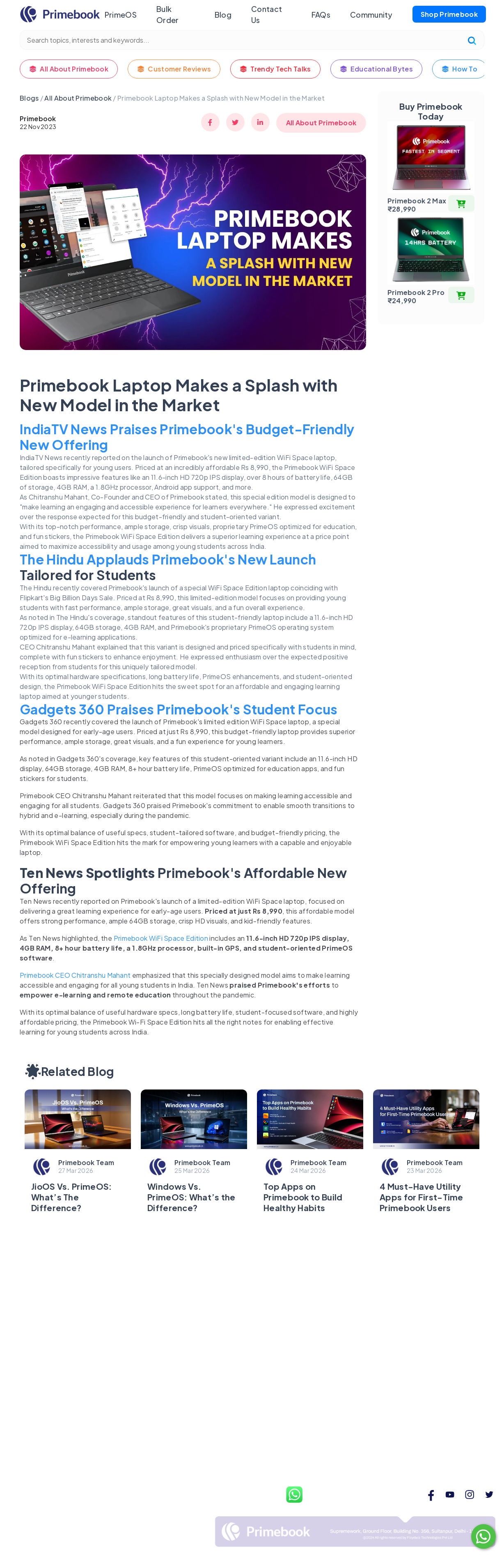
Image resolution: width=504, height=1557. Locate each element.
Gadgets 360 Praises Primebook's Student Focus (179, 709)
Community (371, 14)
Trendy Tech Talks (275, 68)
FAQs (321, 14)
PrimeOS (120, 14)
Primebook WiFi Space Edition (161, 938)
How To (459, 68)
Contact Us (266, 14)
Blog (222, 14)
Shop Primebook (449, 14)
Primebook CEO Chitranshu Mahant (75, 975)
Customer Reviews (174, 68)
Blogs (29, 98)
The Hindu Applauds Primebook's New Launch (168, 559)
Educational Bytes (376, 68)
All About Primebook (68, 68)
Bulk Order (167, 14)
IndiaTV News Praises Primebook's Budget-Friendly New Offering (187, 437)
